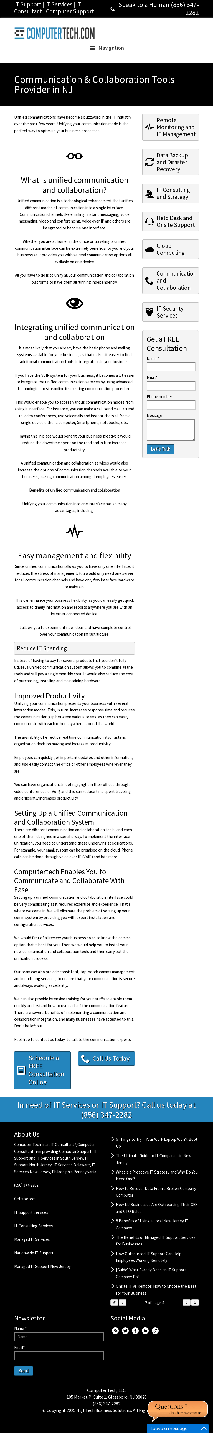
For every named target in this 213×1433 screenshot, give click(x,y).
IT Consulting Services (33, 1226)
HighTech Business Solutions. (104, 1410)
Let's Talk (160, 449)
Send (23, 1371)
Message (154, 415)
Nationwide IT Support (34, 1252)
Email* (152, 377)
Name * (153, 358)
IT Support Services (31, 1212)
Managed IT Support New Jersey (42, 1266)
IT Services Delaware (72, 1164)
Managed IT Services (32, 1239)
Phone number (159, 396)
